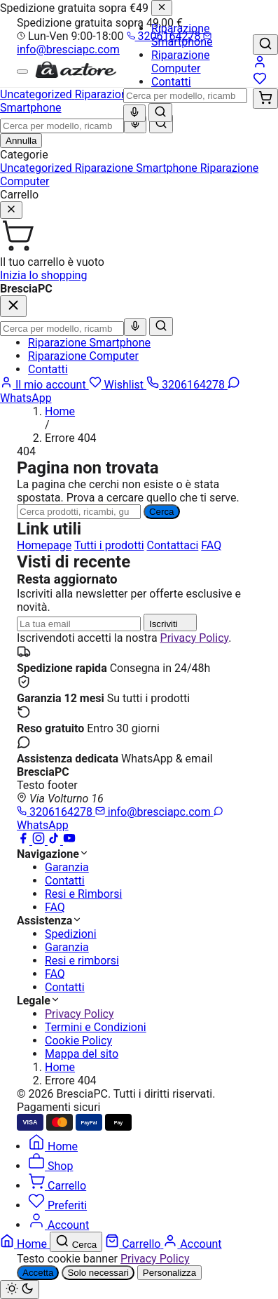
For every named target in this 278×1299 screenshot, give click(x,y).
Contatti (171, 81)
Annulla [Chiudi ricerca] (21, 140)
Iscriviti (170, 622)
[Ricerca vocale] (134, 113)
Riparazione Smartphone (182, 35)
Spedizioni (71, 934)
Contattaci (173, 545)
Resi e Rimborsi (83, 894)
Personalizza (169, 1272)
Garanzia (67, 867)
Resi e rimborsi (82, 960)
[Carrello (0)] (265, 98)
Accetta (37, 1272)
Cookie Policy (78, 1040)
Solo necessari (97, 1272)
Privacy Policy (194, 638)
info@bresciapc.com (114, 44)
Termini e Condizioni (95, 1027)
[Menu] (22, 71)
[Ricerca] (79, 511)
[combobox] (185, 95)
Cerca (161, 511)
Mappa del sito (81, 1054)
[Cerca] (160, 112)
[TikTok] (55, 840)
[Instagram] (40, 840)
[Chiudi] (161, 8)
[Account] (260, 65)
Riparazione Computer (180, 61)
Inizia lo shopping (43, 275)
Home (60, 411)
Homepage (44, 545)
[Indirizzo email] (79, 624)
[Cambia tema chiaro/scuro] (19, 1289)
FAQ (211, 545)
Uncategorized (37, 168)
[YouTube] (69, 840)
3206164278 (56, 812)
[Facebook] (24, 840)
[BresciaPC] (76, 75)
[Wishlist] (260, 81)
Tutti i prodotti (109, 545)
